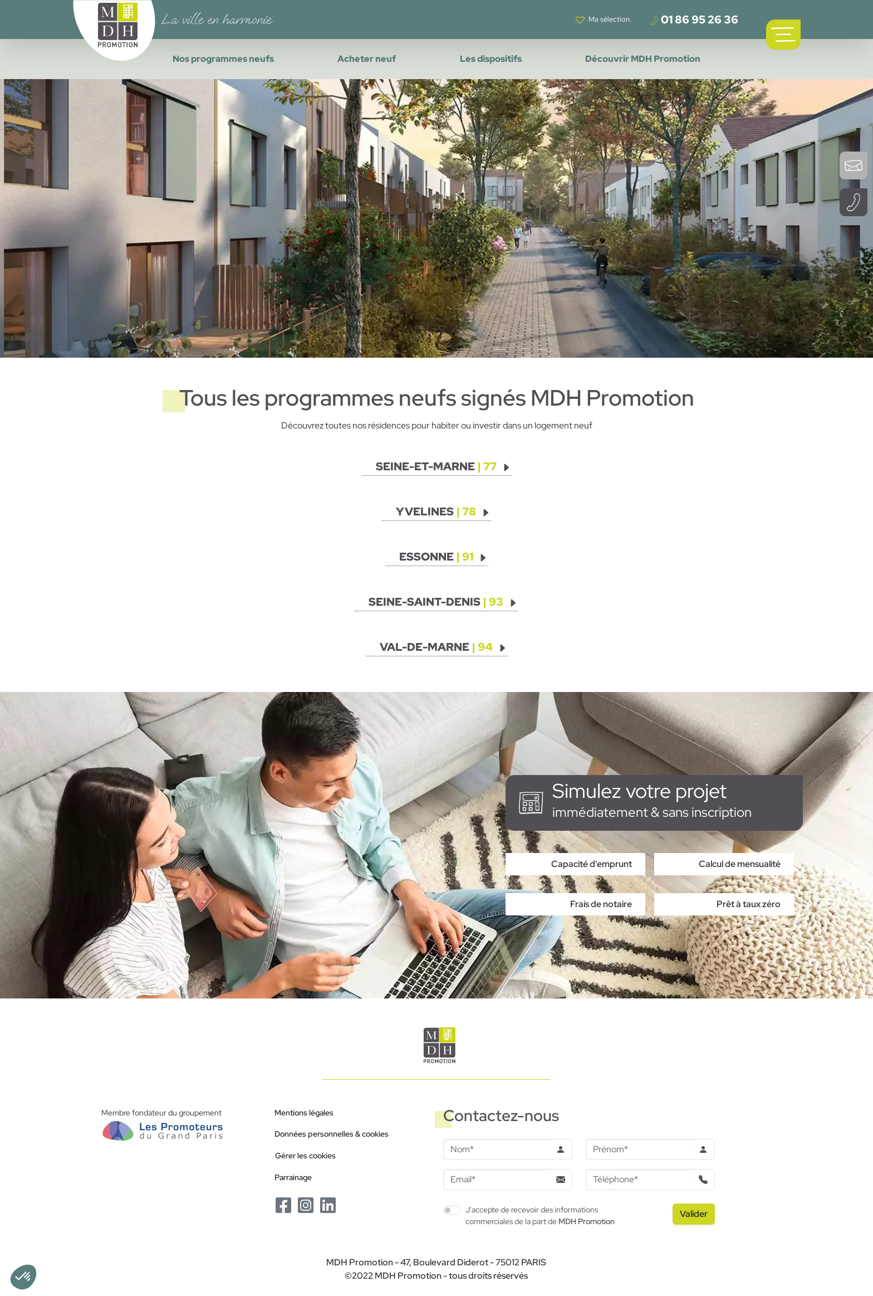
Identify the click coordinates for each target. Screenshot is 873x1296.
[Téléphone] (639, 1179)
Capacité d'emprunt (591, 864)
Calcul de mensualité (740, 864)
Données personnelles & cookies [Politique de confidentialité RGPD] (331, 1133)
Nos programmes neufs (223, 59)
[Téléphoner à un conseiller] (853, 202)
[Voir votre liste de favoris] (603, 19)
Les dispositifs (491, 59)
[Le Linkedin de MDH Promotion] (328, 1204)
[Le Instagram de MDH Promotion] (305, 1204)
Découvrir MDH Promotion (642, 59)
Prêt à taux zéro (749, 904)
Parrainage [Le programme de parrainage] (293, 1177)
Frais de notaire (601, 904)
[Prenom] (639, 1149)
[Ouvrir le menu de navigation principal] (783, 35)
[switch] (452, 1210)
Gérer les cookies (305, 1155)
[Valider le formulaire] (694, 1214)
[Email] (496, 1179)
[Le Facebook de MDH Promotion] (283, 1204)
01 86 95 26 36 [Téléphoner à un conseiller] (694, 19)
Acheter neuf (366, 59)
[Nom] (496, 1149)
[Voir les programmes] (443, 466)
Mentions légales (303, 1112)
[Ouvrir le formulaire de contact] (853, 165)
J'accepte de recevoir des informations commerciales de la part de (540, 1215)
